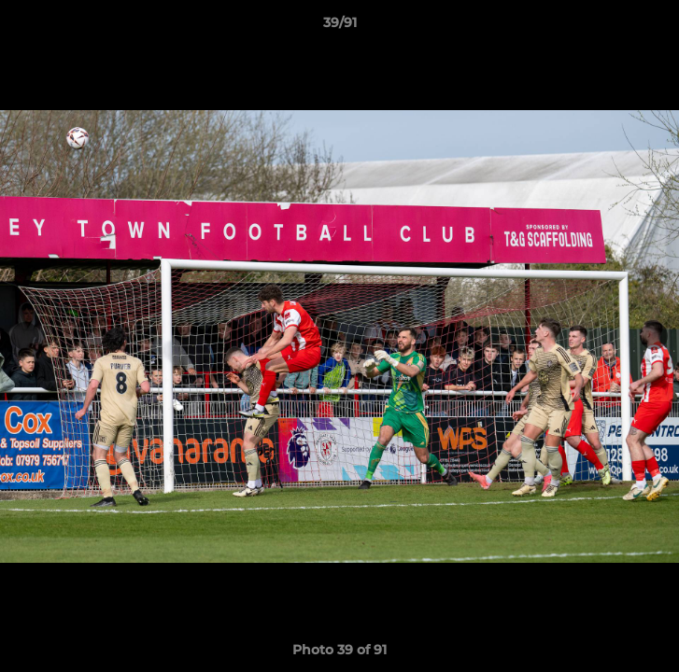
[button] (656, 27)
